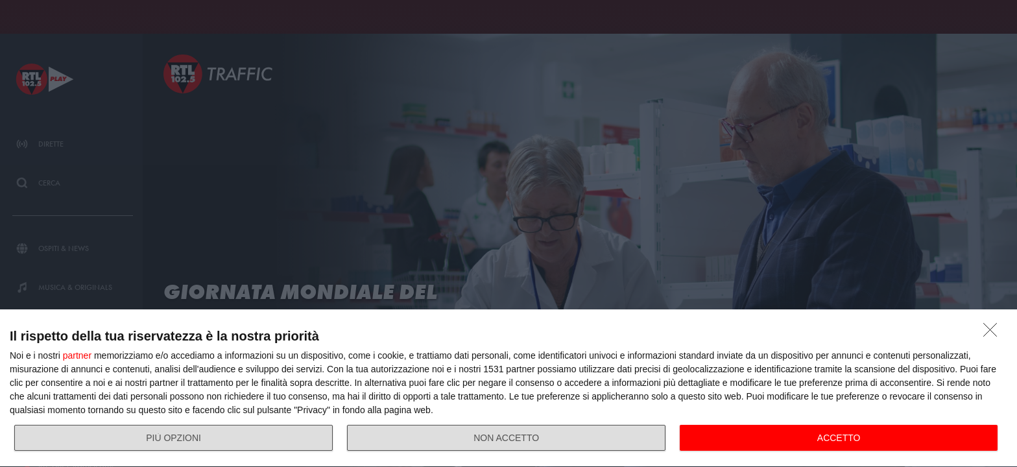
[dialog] (508, 388)
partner (77, 355)
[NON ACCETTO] (993, 333)
